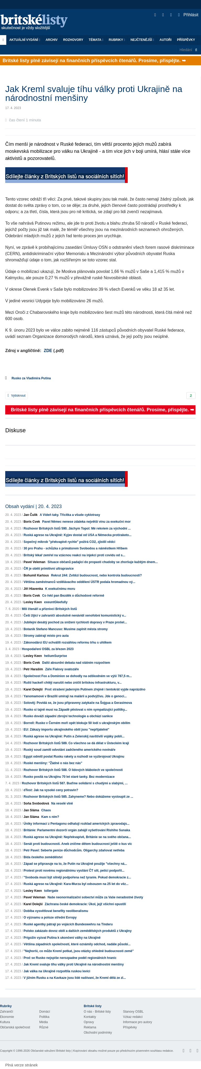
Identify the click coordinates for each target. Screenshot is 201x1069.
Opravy (89, 1022)
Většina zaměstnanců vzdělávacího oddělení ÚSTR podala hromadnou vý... (79, 582)
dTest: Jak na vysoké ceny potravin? (51, 790)
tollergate (51, 891)
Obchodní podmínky (98, 1032)
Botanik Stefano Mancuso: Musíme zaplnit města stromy (66, 629)
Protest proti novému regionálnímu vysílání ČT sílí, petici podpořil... (74, 870)
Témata (96, 40)
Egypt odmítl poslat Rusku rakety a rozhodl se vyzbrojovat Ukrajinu (74, 756)
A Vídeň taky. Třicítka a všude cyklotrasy (70, 515)
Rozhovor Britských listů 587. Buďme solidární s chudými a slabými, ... (74, 783)
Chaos (46, 810)
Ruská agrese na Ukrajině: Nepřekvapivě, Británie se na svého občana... (77, 837)
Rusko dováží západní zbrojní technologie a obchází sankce (68, 716)
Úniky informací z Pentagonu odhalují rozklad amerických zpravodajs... (77, 823)
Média (43, 1022)
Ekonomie (7, 1017)
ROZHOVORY (73, 40)
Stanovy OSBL (133, 1011)
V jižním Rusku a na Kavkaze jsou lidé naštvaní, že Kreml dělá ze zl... (75, 978)
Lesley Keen (33, 602)
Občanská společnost (15, 1027)
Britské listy (36, 22)
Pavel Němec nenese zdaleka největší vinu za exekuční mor (86, 521)
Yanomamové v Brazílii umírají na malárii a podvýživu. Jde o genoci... (75, 696)
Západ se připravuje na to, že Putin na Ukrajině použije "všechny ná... (75, 864)
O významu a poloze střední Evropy (50, 917)
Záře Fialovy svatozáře (62, 669)
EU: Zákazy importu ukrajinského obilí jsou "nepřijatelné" (66, 729)
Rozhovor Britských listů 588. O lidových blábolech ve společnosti (73, 770)
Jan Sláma (31, 810)
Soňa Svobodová (36, 803)
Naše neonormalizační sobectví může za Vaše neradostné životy (95, 897)
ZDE (48, 350)
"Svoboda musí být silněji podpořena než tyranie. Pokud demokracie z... (77, 877)
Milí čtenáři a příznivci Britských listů (49, 609)
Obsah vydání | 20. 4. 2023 (33, 506)
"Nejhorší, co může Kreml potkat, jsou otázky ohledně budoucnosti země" (79, 951)
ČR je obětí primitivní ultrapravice (49, 568)
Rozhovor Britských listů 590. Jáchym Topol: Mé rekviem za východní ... (77, 528)
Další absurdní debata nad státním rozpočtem (76, 663)
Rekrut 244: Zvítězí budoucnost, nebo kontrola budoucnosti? (96, 575)
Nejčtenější (142, 40)
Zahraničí (6, 1011)
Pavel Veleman (34, 562)
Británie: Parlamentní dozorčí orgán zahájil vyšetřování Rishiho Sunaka (77, 830)
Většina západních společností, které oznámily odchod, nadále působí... (77, 944)
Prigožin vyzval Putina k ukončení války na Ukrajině (62, 938)
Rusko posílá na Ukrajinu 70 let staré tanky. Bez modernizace (69, 777)
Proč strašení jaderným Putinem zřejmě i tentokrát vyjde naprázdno (95, 689)
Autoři (165, 40)
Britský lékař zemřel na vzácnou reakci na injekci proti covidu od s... (74, 555)
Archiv (52, 40)
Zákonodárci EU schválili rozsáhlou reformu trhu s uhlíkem (67, 642)
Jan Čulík (30, 515)
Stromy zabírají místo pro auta (46, 636)
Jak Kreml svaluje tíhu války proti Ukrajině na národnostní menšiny (74, 964)
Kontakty (90, 1017)
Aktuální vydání (24, 40)
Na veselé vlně (62, 803)
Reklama (90, 1027)
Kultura (5, 1022)
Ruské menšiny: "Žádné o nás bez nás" (53, 763)
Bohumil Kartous (36, 575)
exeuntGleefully (55, 602)
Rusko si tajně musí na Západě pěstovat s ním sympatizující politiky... (75, 709)
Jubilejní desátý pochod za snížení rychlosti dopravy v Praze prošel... (75, 622)
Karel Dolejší (33, 689)
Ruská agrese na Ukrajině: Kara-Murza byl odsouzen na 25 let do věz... (76, 884)
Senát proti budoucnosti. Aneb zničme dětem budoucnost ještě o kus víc (78, 844)
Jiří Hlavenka (33, 589)
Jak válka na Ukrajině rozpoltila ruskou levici (57, 971)
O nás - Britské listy (97, 1011)
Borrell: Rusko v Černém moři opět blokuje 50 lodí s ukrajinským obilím (77, 723)
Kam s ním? (50, 817)
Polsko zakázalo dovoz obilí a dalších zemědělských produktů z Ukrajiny (78, 931)
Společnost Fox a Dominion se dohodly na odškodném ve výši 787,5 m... (78, 676)
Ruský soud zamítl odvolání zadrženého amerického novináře (69, 750)
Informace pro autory (137, 1022)
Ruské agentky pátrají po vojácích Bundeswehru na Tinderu (68, 924)
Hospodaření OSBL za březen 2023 (48, 649)
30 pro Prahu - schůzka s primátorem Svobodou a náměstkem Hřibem (75, 548)
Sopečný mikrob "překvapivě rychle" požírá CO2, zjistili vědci (69, 542)
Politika (44, 1017)
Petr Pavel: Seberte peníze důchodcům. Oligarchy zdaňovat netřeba (74, 850)
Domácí (44, 1011)
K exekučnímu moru (60, 589)
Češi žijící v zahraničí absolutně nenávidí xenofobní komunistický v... (75, 615)
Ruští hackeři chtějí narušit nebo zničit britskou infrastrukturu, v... (73, 682)
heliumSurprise (55, 656)
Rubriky (117, 40)
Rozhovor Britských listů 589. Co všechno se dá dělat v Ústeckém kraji (76, 743)
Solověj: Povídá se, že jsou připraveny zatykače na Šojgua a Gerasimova (78, 703)
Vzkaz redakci (133, 1017)
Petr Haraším (33, 669)
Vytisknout (16, 395)
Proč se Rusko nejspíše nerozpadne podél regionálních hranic (70, 958)
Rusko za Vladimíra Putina (31, 378)
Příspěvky (186, 40)
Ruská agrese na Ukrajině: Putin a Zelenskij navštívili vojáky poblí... (74, 736)
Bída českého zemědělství (43, 857)
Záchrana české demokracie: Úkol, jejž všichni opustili (85, 904)
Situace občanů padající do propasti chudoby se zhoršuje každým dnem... (103, 562)
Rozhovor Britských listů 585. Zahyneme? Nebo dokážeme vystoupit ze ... (78, 796)
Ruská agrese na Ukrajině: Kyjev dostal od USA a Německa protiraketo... (77, 535)
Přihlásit (188, 15)
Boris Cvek (32, 521)
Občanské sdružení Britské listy (51, 1050)
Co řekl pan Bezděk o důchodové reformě (73, 595)
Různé (43, 1027)
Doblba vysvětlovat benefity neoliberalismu (56, 911)
